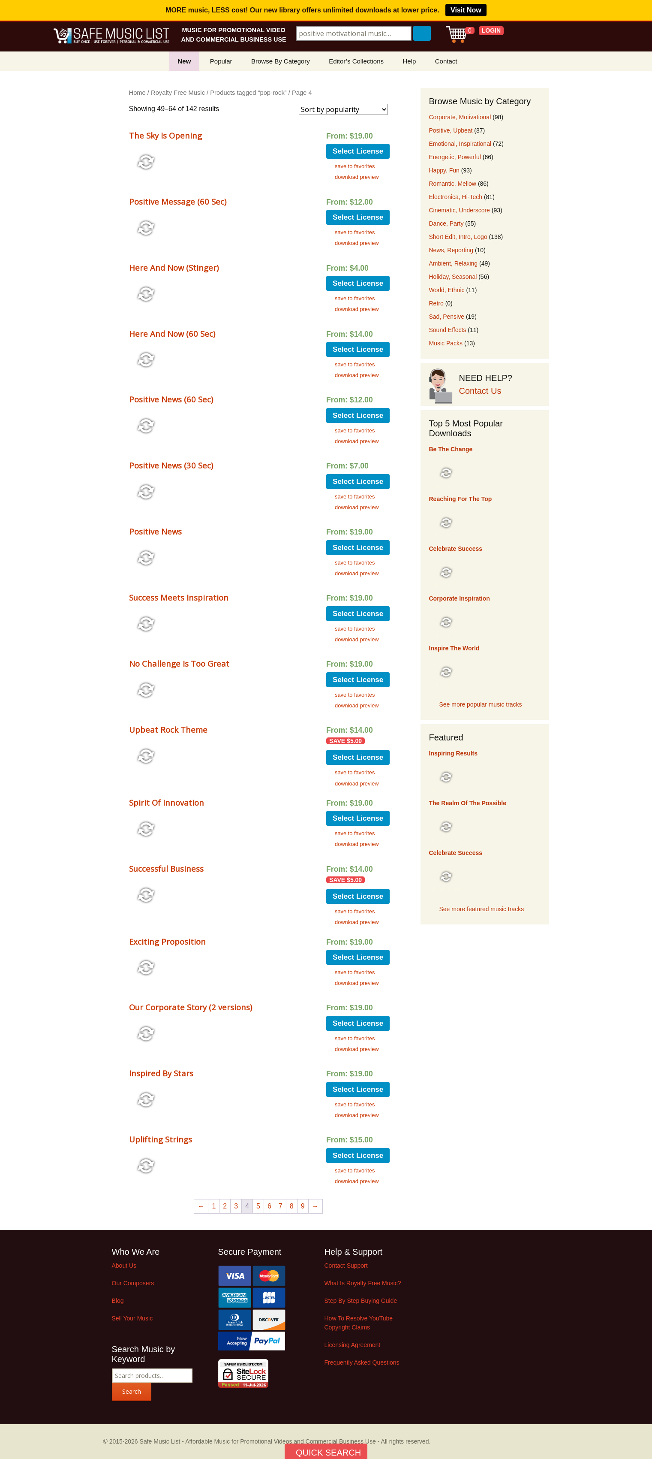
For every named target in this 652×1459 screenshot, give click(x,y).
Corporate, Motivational (460, 117)
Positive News (155, 531)
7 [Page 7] (280, 1206)
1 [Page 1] (214, 1206)
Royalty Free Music (178, 92)
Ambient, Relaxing (453, 263)
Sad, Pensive (447, 316)
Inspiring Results (453, 753)
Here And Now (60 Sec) (172, 333)
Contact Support (346, 1265)
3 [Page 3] (236, 1206)
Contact (446, 61)
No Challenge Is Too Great (179, 663)
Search (131, 1391)
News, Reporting (451, 250)
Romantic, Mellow (452, 183)
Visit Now (466, 10)
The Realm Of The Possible (468, 803)
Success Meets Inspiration (178, 597)
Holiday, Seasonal (453, 276)
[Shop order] (343, 109)
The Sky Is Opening (165, 135)
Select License (358, 151)
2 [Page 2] (225, 1206)
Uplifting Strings (160, 1139)
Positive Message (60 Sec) (177, 201)
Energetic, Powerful (455, 157)
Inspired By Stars (161, 1073)
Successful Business (166, 868)
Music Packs (446, 343)
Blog (118, 1300)
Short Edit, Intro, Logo (458, 236)
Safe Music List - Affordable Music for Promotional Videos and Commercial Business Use (258, 1441)
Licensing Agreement (352, 1344)
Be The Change (451, 449)
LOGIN (491, 30)
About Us (124, 1265)
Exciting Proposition (167, 941)
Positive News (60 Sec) (171, 399)
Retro (436, 303)
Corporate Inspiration (459, 598)
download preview (357, 177)
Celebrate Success (456, 548)
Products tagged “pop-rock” (248, 92)
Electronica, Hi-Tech (456, 196)
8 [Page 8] (292, 1206)
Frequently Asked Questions (362, 1362)
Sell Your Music (132, 1318)
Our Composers (133, 1283)
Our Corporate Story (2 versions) (190, 1007)
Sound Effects (447, 329)
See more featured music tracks (481, 909)
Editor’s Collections (356, 61)
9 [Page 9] (303, 1206)
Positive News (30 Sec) (171, 465)
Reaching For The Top (460, 498)
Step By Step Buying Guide (360, 1300)
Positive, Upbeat (451, 130)
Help (409, 61)
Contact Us (480, 391)
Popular (221, 61)
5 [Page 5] (258, 1206)
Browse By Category (280, 61)
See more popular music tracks (480, 704)
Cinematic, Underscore (459, 210)
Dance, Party (446, 223)
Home (137, 92)
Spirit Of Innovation (166, 802)
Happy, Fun (444, 170)
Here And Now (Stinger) (174, 267)
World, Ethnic (447, 290)
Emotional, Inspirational (460, 143)
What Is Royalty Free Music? (362, 1283)
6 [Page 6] (269, 1206)
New (184, 61)
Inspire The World (454, 648)
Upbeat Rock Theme (168, 729)
